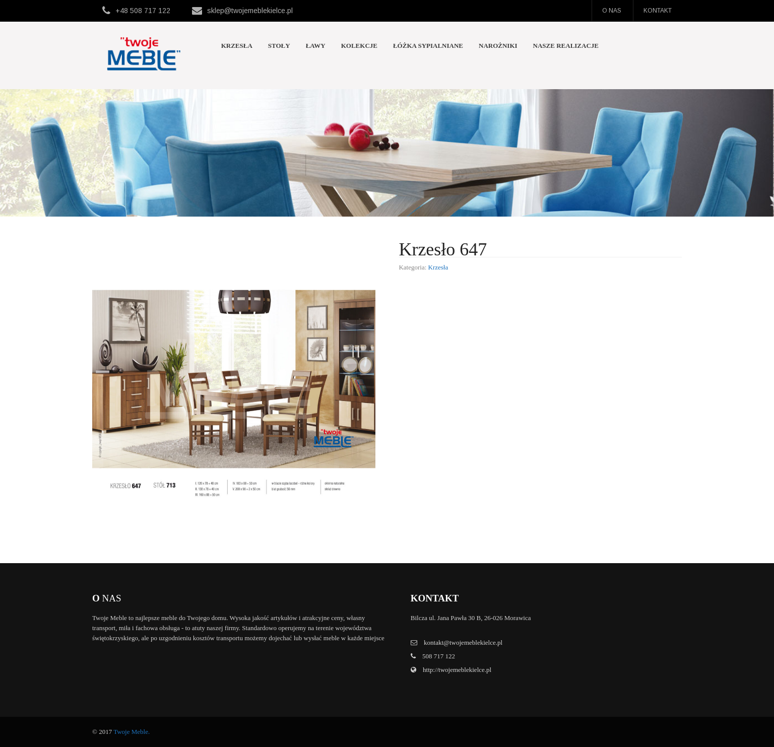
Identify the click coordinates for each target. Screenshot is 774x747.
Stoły (279, 45)
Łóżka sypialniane (428, 45)
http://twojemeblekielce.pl (456, 669)
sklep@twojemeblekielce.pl (250, 11)
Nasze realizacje (566, 45)
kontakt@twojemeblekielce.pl (463, 642)
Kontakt (657, 10)
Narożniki (498, 45)
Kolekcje (359, 45)
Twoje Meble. (131, 731)
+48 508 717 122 (142, 11)
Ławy (316, 45)
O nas (611, 10)
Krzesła (236, 45)
